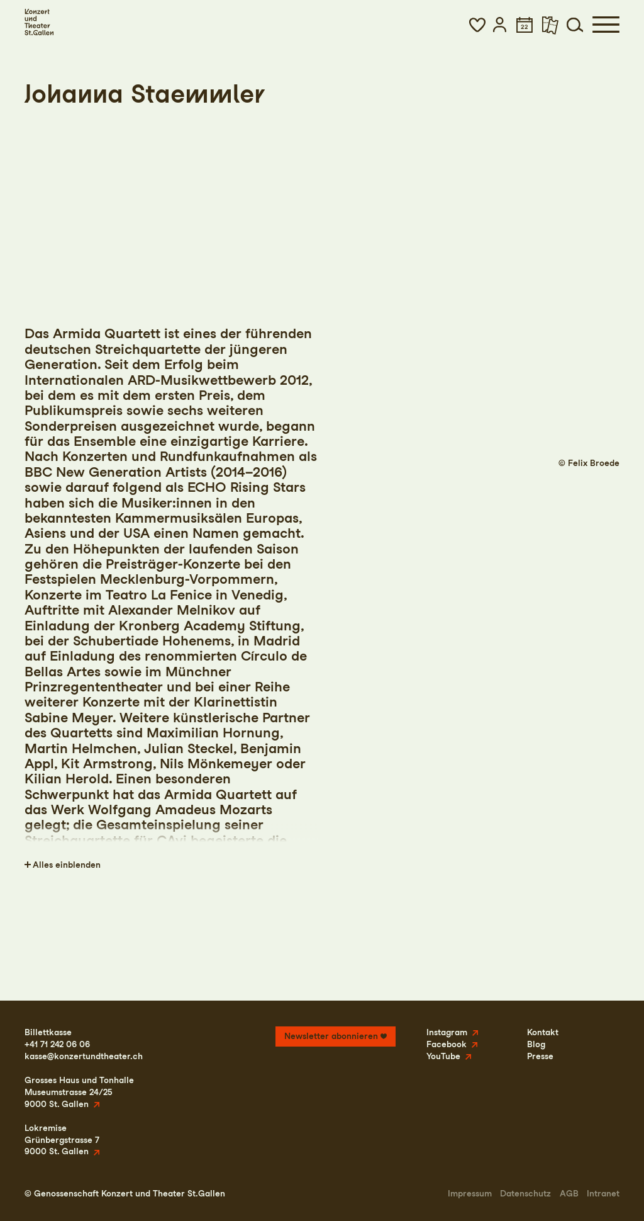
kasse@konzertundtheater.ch (84, 1056)
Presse (540, 1056)
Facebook (446, 1044)
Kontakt (542, 1032)
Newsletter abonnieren (331, 1036)
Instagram (446, 1032)
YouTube (443, 1056)
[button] (477, 24)
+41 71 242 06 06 (57, 1044)
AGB (569, 1193)
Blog (536, 1044)
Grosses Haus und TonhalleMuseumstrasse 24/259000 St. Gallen (79, 1092)
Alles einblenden (67, 865)
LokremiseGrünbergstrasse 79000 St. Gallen (62, 1140)
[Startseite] (39, 22)
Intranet (603, 1193)
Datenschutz (525, 1193)
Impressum (470, 1193)
